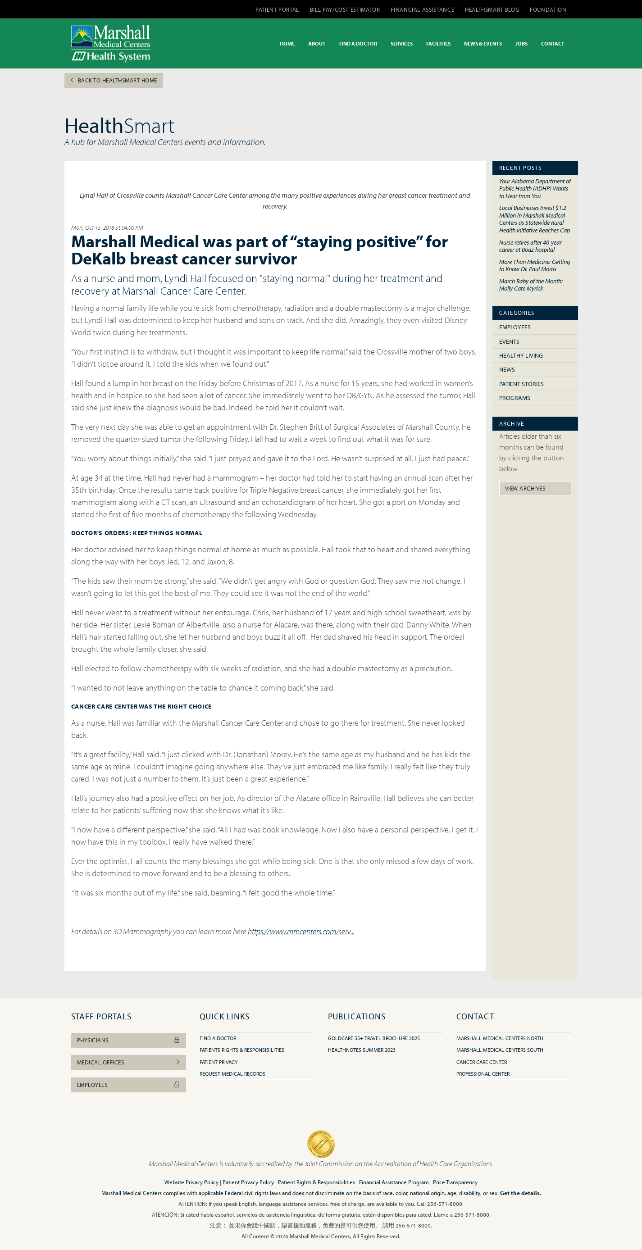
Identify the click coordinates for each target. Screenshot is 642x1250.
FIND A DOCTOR (358, 43)
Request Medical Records (232, 1073)
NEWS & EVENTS (483, 43)
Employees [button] (128, 1084)
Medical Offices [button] (128, 1062)
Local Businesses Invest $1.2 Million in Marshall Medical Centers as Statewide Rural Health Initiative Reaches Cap (534, 218)
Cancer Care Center (481, 1062)
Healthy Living (521, 355)
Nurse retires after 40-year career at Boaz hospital (530, 246)
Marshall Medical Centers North (499, 1038)
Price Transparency (455, 1182)
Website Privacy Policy (191, 1182)
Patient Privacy (218, 1062)
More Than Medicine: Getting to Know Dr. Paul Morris (534, 265)
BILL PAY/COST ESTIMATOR (345, 9)
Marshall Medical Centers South (499, 1049)
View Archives (525, 488)
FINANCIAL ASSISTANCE (422, 9)
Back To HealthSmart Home (113, 80)
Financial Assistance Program (394, 1182)
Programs (514, 398)
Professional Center (483, 1073)
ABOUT (317, 43)
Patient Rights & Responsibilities (316, 1182)
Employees (515, 327)
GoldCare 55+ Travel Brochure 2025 (374, 1038)
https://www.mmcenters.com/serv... (301, 931)
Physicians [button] (128, 1040)
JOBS (521, 43)
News (507, 369)
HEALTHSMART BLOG (492, 9)
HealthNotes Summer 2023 (362, 1049)
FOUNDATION (548, 9)
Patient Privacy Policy (248, 1182)
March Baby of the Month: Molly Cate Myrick (531, 285)
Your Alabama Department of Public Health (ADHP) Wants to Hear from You (535, 188)
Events (509, 341)
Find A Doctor (218, 1038)
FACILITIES (438, 43)
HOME (287, 43)
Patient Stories (521, 384)
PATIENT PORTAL (277, 9)
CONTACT (553, 43)
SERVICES (402, 43)
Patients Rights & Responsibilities (242, 1049)
